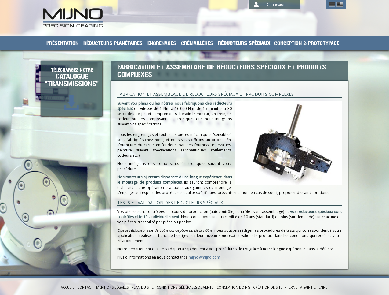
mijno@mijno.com (204, 257)
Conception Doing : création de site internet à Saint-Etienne (271, 287)
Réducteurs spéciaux (244, 43)
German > (332, 4)
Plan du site (143, 287)
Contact (85, 287)
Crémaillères (197, 43)
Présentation (62, 43)
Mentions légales (112, 287)
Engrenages (161, 43)
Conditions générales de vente (185, 287)
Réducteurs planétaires (113, 43)
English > (339, 4)
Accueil (67, 287)
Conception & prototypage (306, 43)
